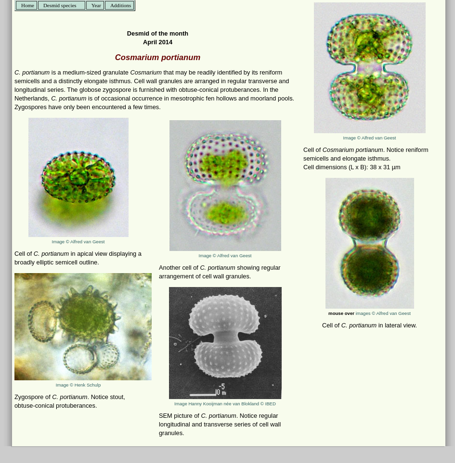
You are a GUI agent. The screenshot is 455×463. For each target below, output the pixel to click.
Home (27, 5)
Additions (120, 5)
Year (96, 5)
